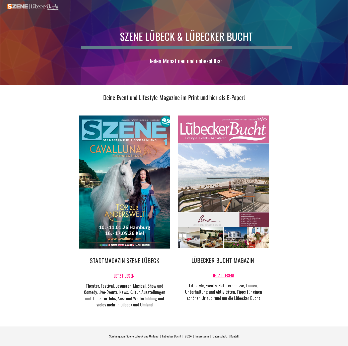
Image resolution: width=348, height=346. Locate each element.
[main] (186, 34)
